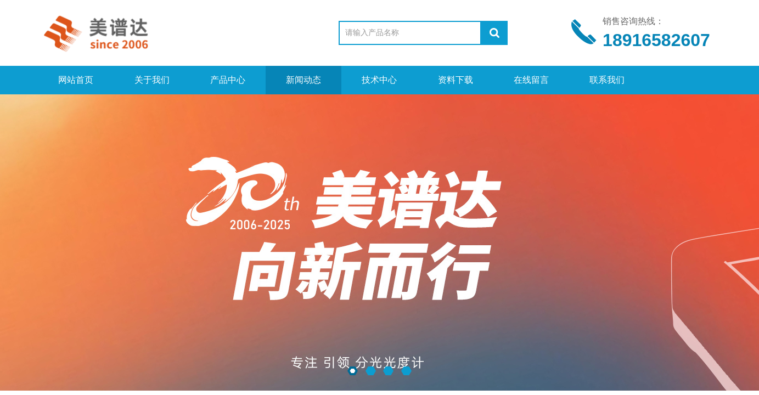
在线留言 (531, 79)
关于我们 (152, 79)
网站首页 (75, 79)
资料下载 (455, 79)
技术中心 (379, 79)
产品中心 (227, 79)
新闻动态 (303, 79)
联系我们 (607, 79)
